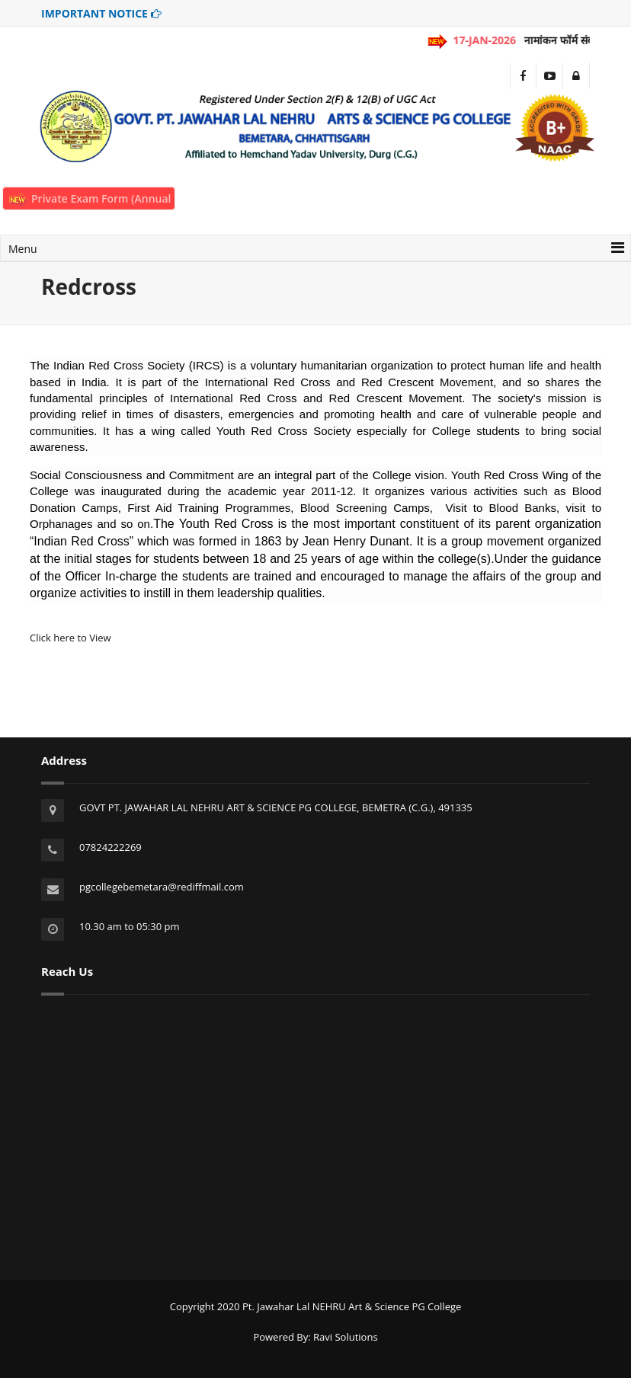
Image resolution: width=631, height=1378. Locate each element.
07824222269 (110, 847)
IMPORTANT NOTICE (101, 13)
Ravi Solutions (345, 1337)
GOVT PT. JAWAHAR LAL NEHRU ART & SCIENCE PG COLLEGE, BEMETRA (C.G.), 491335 (275, 807)
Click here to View (70, 637)
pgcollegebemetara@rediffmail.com (161, 887)
